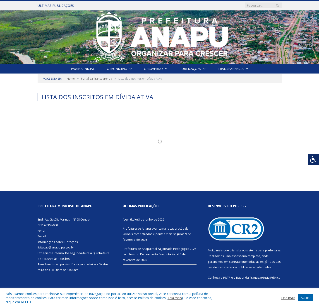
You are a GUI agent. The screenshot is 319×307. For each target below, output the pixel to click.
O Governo (153, 68)
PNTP (226, 277)
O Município (117, 68)
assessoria (239, 256)
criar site (235, 250)
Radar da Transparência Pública (258, 277)
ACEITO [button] (306, 298)
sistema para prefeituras (263, 250)
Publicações (190, 68)
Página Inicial (83, 68)
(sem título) (130, 219)
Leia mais (175, 297)
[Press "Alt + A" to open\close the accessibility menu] (313, 159)
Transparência (231, 68)
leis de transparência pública (228, 267)
